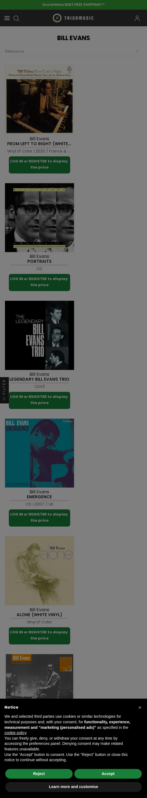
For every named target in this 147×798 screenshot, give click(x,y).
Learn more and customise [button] (73, 786)
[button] (139, 707)
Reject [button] (39, 773)
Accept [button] (108, 773)
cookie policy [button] (15, 732)
